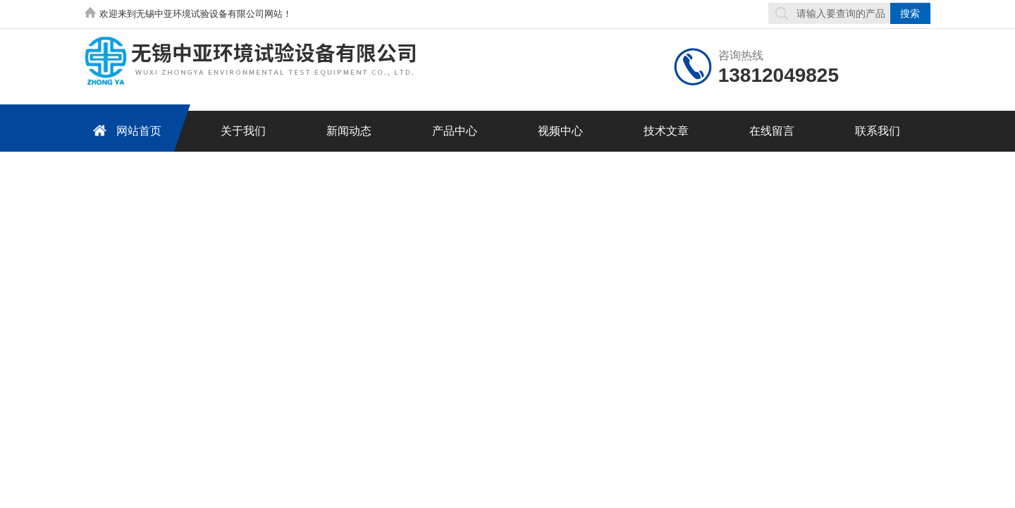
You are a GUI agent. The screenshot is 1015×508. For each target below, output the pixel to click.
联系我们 (877, 131)
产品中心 (454, 131)
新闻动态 (348, 131)
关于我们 (243, 131)
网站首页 (124, 130)
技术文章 (666, 131)
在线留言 (771, 131)
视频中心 (560, 131)
